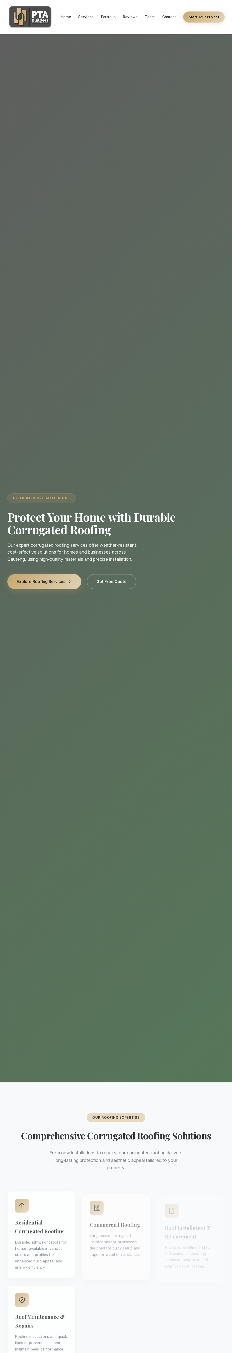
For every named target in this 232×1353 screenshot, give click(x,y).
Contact (169, 17)
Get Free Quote (111, 583)
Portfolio (108, 17)
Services (85, 17)
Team (150, 17)
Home (66, 17)
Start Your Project (204, 17)
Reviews (130, 17)
